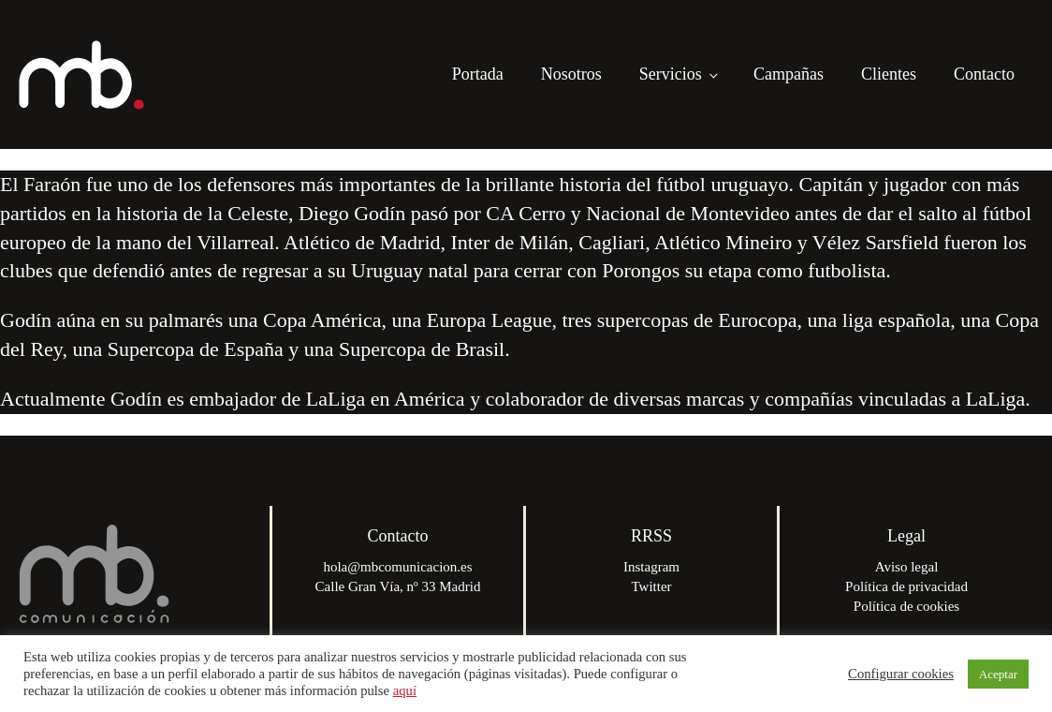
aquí (404, 690)
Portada (478, 74)
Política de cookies (906, 606)
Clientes (888, 74)
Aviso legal (907, 566)
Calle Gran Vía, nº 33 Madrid (398, 586)
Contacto (984, 74)
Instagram (651, 566)
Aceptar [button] (998, 674)
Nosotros (571, 74)
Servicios (670, 74)
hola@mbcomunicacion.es (397, 566)
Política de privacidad (906, 586)
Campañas (788, 74)
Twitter (651, 586)
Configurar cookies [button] (901, 673)
